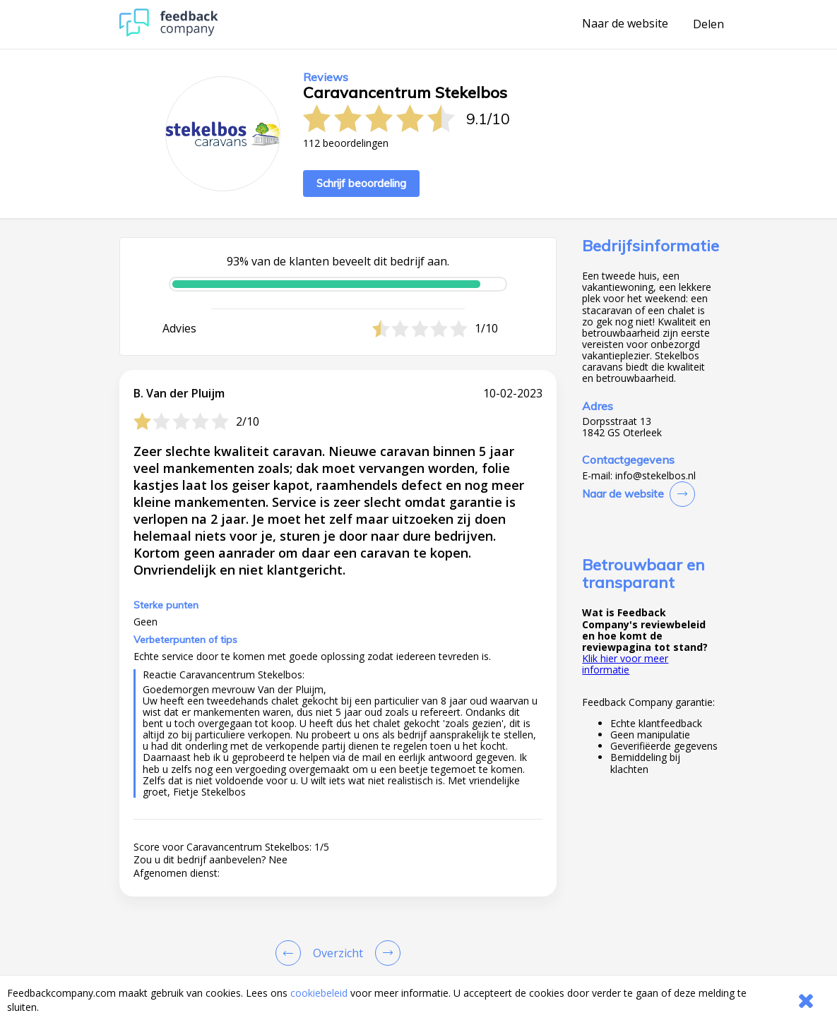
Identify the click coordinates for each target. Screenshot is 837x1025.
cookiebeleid (319, 993)
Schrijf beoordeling (361, 183)
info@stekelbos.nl (655, 475)
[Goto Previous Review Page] (291, 953)
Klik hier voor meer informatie (625, 664)
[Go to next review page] (384, 953)
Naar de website (625, 24)
